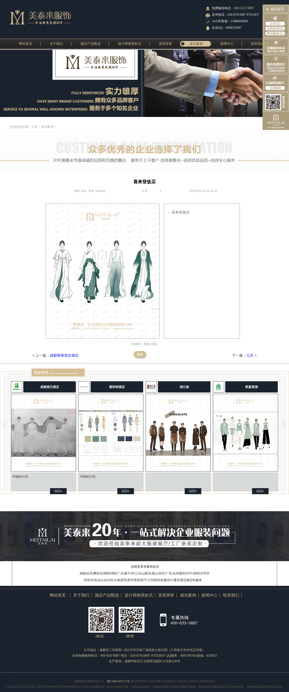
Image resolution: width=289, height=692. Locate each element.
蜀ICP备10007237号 (118, 681)
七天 (250, 355)
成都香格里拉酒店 (64, 355)
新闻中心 (227, 43)
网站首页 (25, 43)
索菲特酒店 (117, 387)
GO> (58, 491)
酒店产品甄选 (90, 43)
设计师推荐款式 (129, 43)
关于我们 (56, 43)
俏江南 (184, 387)
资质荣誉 (165, 43)
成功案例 (196, 43)
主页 (34, 127)
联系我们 (257, 43)
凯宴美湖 (251, 387)
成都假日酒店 (49, 387)
